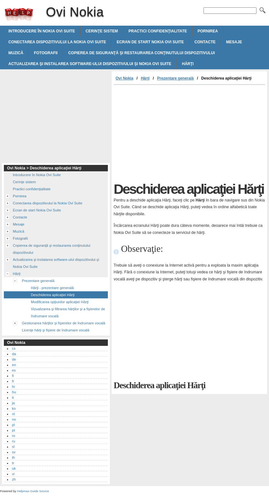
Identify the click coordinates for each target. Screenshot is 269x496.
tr (13, 463)
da (14, 354)
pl (13, 425)
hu (14, 392)
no (14, 419)
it (13, 397)
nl (13, 414)
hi (13, 387)
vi (13, 474)
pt (13, 430)
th (13, 457)
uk (14, 468)
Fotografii (46, 53)
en (14, 365)
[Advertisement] (167, 133)
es (14, 370)
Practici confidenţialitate (157, 31)
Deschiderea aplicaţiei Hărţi (52, 295)
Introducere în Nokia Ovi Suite (41, 31)
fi (13, 376)
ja (13, 403)
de (14, 359)
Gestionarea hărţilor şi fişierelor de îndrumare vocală (63, 323)
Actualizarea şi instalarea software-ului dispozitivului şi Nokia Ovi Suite (89, 64)
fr (13, 381)
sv (13, 452)
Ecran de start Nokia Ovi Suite (150, 42)
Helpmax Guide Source (33, 491)
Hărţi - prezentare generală (52, 288)
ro (13, 436)
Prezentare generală (175, 78)
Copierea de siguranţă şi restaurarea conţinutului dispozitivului (141, 53)
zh (14, 479)
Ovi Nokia (19, 14)
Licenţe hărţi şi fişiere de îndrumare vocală (55, 330)
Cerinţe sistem (102, 31)
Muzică (15, 53)
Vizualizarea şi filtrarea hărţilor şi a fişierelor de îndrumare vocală (68, 312)
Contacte (205, 42)
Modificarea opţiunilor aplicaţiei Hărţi (60, 302)
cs (13, 348)
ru (13, 441)
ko (14, 408)
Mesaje (234, 42)
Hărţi (188, 64)
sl (13, 447)
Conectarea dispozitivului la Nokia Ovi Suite (57, 42)
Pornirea (207, 31)
